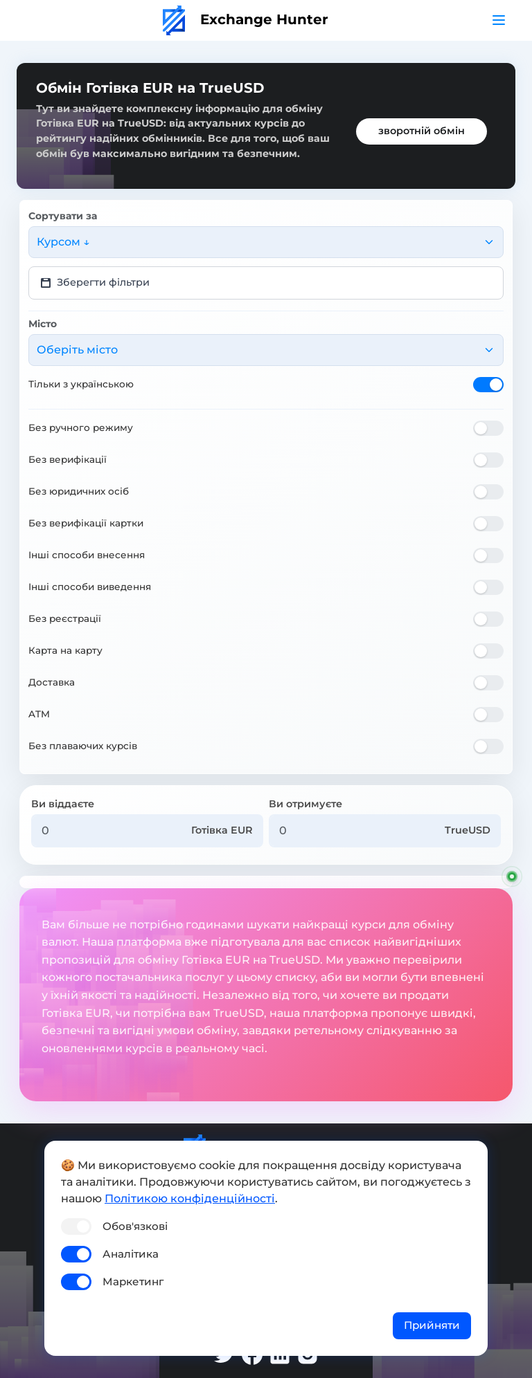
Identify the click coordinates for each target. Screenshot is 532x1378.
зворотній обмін (421, 131)
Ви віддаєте (62, 804)
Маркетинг (133, 1281)
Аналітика (131, 1253)
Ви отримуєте (305, 804)
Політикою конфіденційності (190, 1198)
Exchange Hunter (245, 19)
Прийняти (432, 1325)
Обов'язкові (135, 1226)
